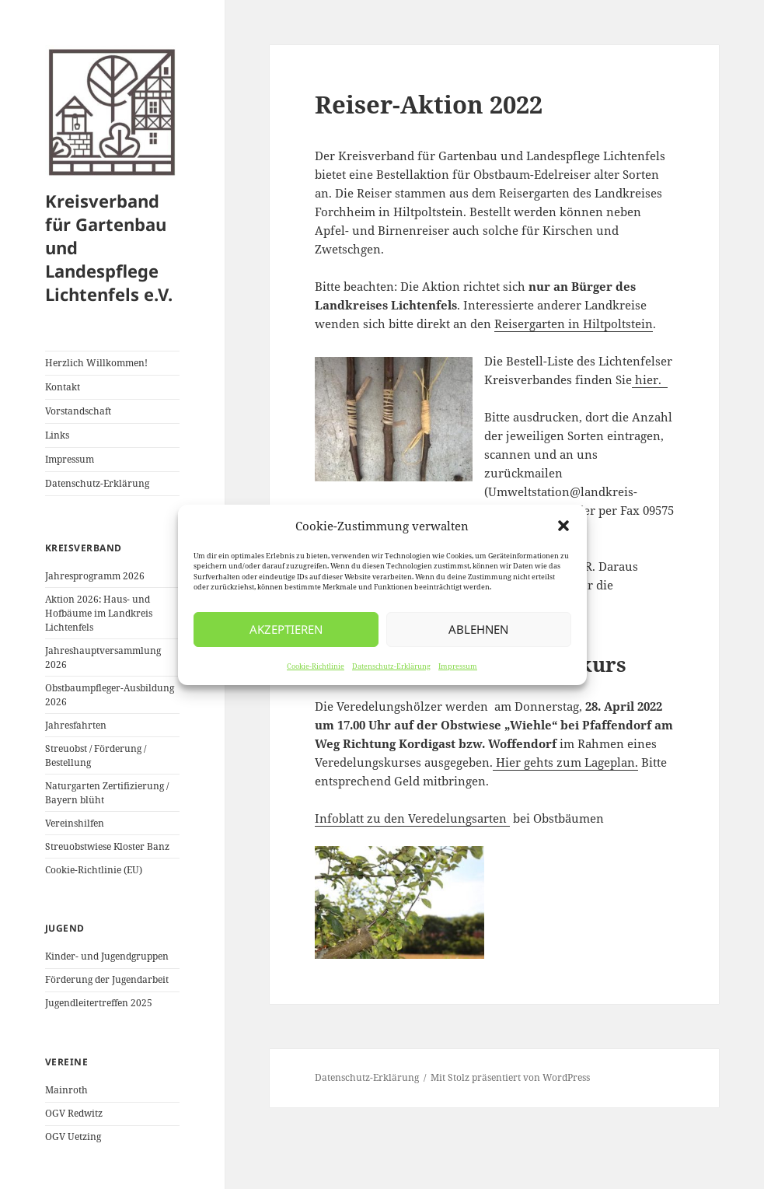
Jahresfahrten (75, 725)
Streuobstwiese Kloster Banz (107, 846)
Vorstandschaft (78, 411)
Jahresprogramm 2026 (95, 575)
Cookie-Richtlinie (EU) (93, 869)
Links (57, 435)
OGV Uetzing (73, 1136)
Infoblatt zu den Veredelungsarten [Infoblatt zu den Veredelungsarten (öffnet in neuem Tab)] (411, 818)
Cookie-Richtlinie (315, 666)
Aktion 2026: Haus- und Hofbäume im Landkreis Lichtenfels (98, 613)
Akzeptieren (286, 629)
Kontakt (62, 386)
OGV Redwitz (74, 1113)
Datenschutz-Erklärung (391, 666)
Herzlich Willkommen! (96, 362)
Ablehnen (478, 629)
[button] (563, 525)
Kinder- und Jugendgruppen (107, 956)
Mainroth (66, 1089)
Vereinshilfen (74, 823)
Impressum (457, 666)
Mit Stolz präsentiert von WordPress (510, 1077)
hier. (650, 379)
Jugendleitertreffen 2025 (98, 1002)
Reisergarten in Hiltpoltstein (573, 323)
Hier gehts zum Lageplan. (565, 762)
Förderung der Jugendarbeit (107, 979)
